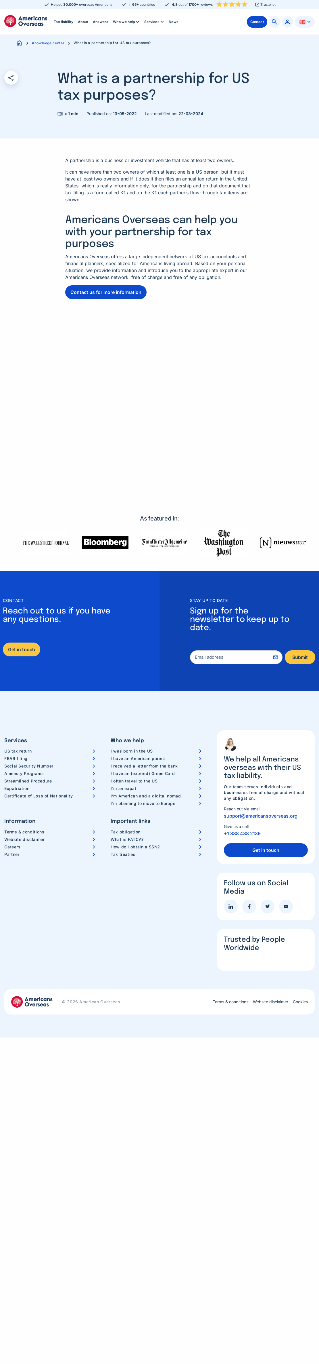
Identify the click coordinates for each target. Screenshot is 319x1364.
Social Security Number (28, 765)
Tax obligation (126, 831)
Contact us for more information (105, 292)
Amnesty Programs (24, 773)
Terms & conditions (24, 831)
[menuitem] (63, 22)
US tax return (18, 751)
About (83, 22)
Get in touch (21, 649)
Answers (100, 22)
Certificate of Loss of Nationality (38, 795)
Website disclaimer (24, 839)
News (173, 22)
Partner (11, 854)
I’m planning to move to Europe (143, 803)
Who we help (127, 22)
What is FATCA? (127, 839)
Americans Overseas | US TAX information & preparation (25, 21)
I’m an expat (124, 788)
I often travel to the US (134, 780)
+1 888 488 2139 (242, 833)
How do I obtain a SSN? (135, 846)
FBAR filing (16, 758)
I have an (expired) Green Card (143, 773)
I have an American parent (138, 758)
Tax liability (63, 22)
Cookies (300, 1002)
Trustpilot (268, 5)
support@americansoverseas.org (260, 816)
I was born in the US (132, 751)
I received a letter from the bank (144, 765)
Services (154, 22)
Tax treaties (123, 854)
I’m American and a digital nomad (146, 795)
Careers (12, 846)
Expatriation (17, 788)
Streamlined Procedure (28, 780)
